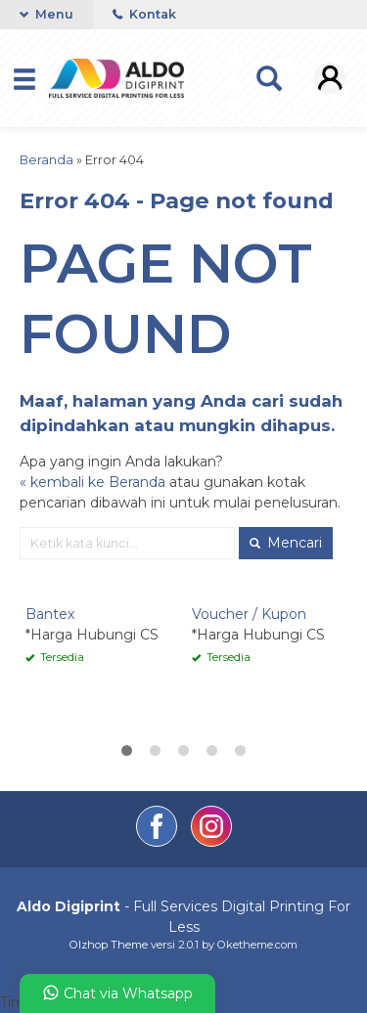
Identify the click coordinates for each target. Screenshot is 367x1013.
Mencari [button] (286, 542)
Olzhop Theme (108, 944)
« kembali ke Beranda (92, 482)
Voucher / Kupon (249, 614)
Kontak (144, 14)
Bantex (49, 614)
